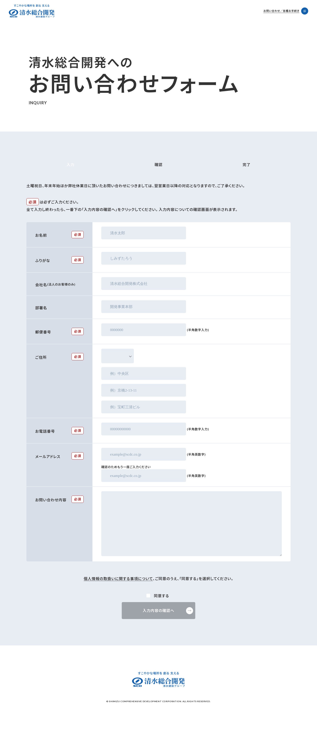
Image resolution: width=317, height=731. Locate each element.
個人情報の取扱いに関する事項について (118, 578)
